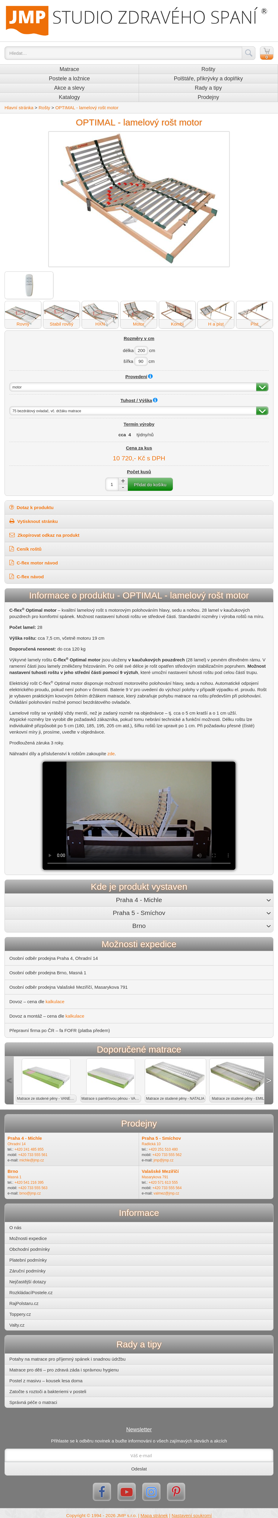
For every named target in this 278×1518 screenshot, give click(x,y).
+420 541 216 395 (29, 1182)
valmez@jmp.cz (166, 1193)
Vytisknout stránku (33, 521)
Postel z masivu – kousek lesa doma (46, 1380)
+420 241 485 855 (29, 1149)
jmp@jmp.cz (163, 1160)
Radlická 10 (151, 1144)
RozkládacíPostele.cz (30, 1292)
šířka (128, 361)
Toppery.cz (20, 1314)
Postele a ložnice (69, 79)
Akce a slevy (69, 88)
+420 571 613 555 (163, 1182)
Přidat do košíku (150, 484)
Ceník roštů (28, 549)
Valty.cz (16, 1325)
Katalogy (69, 97)
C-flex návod (29, 576)
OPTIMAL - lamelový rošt (86, 107)
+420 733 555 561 (32, 1155)
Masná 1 (14, 1177)
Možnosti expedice (28, 1238)
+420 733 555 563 (32, 1188)
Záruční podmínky (27, 1270)
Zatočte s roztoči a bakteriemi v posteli (47, 1391)
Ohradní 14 (17, 1144)
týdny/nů (145, 434)
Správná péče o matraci (33, 1402)
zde (111, 753)
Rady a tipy (208, 88)
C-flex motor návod (36, 562)
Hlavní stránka (19, 107)
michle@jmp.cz (31, 1160)
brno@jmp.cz (30, 1193)
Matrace (69, 69)
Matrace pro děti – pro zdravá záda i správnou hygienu (64, 1369)
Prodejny (208, 97)
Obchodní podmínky (29, 1249)
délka (128, 350)
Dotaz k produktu (31, 507)
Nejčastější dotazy (27, 1281)
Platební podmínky (28, 1260)
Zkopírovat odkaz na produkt (44, 535)
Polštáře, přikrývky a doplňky (208, 79)
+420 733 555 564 (167, 1188)
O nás (15, 1227)
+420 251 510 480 (163, 1149)
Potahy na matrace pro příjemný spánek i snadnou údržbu (67, 1359)
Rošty (208, 69)
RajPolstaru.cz (24, 1303)
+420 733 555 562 (167, 1155)
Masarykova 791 (155, 1177)
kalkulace (55, 1001)
